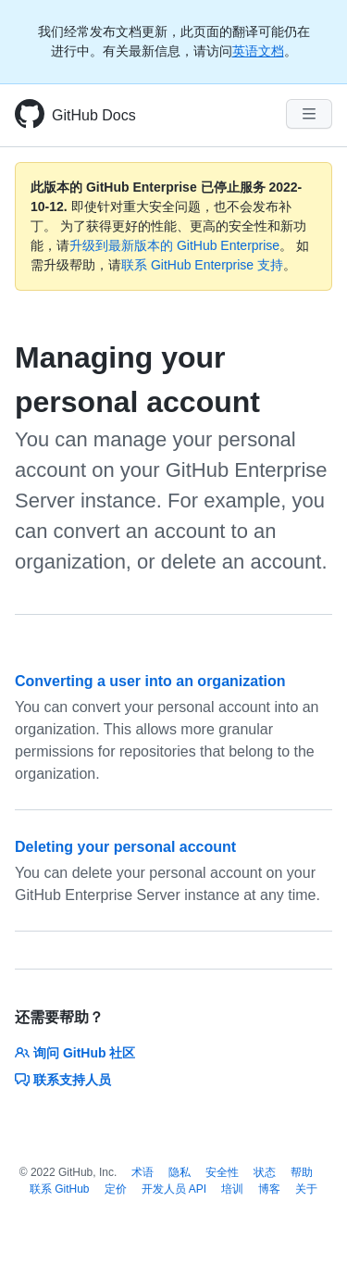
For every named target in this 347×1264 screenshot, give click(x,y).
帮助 (302, 1172)
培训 (232, 1189)
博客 (269, 1189)
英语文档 (258, 51)
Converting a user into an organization (150, 681)
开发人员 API (174, 1189)
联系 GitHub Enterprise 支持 (202, 264)
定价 (116, 1189)
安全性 (222, 1172)
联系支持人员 (63, 1079)
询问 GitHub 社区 (75, 1052)
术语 (142, 1172)
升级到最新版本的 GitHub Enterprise (174, 245)
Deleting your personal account (125, 847)
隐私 (179, 1172)
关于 (306, 1189)
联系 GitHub (60, 1189)
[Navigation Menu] (309, 114)
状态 (265, 1172)
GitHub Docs (94, 115)
